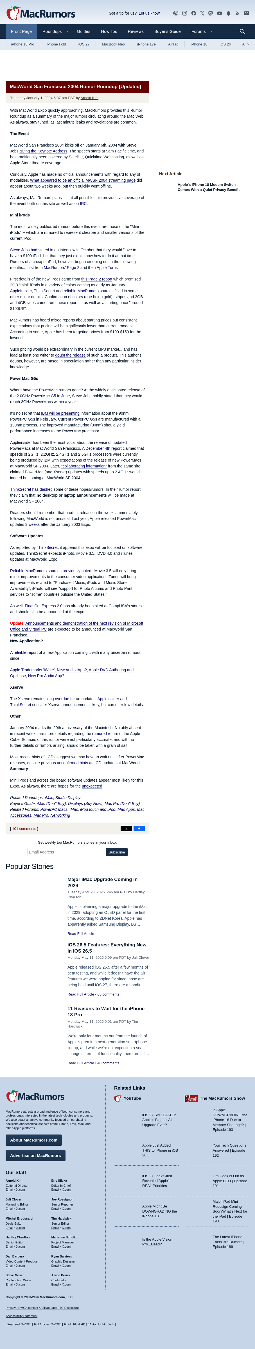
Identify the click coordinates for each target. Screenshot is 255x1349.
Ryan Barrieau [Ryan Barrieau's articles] (62, 1256)
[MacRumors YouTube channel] (219, 13)
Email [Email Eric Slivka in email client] (55, 1189)
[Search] (244, 31)
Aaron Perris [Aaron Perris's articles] (60, 1275)
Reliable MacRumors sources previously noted (50, 571)
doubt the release (70, 355)
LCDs (50, 757)
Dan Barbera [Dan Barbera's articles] (15, 1256)
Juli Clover (140, 957)
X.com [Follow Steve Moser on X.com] (20, 1284)
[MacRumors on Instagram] (185, 13)
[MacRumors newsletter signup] (246, 13)
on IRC (81, 203)
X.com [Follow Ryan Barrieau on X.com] (66, 1265)
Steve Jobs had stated (29, 250)
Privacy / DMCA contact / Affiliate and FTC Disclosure (42, 1307)
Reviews (136, 31)
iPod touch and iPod (97, 809)
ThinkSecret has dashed (31, 489)
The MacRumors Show (222, 1098)
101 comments (24, 829)
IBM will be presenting (60, 413)
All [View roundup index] (245, 44)
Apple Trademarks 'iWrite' (32, 670)
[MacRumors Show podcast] (176, 13)
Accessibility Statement (21, 1316)
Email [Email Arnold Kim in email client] (9, 1189)
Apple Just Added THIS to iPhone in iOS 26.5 (160, 1150)
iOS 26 (225, 44)
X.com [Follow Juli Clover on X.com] (20, 1208)
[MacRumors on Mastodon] (210, 13)
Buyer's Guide (167, 31)
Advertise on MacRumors (35, 1155)
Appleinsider (108, 699)
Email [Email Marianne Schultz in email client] (55, 1246)
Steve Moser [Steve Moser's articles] (15, 1275)
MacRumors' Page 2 (61, 267)
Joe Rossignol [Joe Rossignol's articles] (62, 1199)
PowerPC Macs (53, 809)
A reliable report (24, 652)
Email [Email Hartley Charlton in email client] (9, 1246)
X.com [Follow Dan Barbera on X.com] (20, 1265)
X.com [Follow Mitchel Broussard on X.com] (20, 1227)
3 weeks (32, 524)
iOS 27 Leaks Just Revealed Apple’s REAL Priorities (157, 1181)
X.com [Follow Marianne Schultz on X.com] (66, 1246)
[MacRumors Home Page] (41, 13)
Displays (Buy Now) (85, 803)
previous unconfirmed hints (64, 763)
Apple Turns (107, 267)
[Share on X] (126, 828)
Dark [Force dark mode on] (110, 1324)
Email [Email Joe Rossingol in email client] (55, 1208)
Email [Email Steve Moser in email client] (9, 1284)
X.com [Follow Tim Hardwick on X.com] (66, 1227)
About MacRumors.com (33, 1140)
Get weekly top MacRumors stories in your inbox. (77, 842)
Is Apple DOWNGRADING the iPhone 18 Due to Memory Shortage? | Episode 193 (230, 1120)
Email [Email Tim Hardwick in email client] (55, 1227)
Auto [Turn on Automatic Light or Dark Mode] (92, 1324)
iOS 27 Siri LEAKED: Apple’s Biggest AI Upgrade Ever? (159, 1120)
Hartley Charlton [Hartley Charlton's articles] (18, 1237)
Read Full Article (80, 934)
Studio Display (68, 797)
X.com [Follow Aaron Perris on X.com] (66, 1284)
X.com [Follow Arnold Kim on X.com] (20, 1189)
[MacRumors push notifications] (228, 13)
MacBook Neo (113, 44)
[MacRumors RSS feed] (237, 13)
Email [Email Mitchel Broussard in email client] (9, 1227)
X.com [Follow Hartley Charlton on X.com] (20, 1246)
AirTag (173, 44)
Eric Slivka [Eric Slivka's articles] (59, 1180)
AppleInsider (21, 291)
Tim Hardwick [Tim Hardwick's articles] (61, 1218)
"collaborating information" (84, 466)
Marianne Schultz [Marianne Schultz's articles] (64, 1237)
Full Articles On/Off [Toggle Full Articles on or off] (47, 1324)
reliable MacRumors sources (88, 291)
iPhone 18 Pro (22, 44)
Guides (84, 31)
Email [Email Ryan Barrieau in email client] (55, 1265)
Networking (60, 815)
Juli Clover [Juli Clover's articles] (13, 1199)
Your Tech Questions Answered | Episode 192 (229, 1150)
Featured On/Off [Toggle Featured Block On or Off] (18, 1324)
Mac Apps (126, 809)
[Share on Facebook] (139, 828)
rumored (99, 733)
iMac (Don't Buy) (51, 803)
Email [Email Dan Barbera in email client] (9, 1265)
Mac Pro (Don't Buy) (122, 803)
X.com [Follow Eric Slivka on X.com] (66, 1189)
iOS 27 (84, 44)
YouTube (132, 1098)
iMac (49, 797)
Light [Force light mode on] (101, 1324)
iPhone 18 (199, 44)
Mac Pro (40, 815)
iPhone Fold (56, 44)
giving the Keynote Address (43, 151)
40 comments (108, 1063)
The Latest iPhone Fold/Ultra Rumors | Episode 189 (228, 1242)
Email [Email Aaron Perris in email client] (55, 1284)
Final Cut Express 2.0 (43, 606)
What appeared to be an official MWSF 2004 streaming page (83, 180)
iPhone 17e (146, 44)
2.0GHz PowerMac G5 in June (43, 396)
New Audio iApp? (72, 670)
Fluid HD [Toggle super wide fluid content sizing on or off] (79, 1324)
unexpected (92, 786)
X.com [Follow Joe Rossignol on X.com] (66, 1208)
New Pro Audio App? (46, 676)
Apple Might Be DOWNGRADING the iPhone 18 (159, 1211)
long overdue (57, 699)
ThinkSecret (44, 291)
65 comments (108, 994)
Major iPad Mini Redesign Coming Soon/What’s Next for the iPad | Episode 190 (230, 1211)
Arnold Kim (90, 98)
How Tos (109, 31)
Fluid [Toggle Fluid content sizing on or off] (67, 1324)
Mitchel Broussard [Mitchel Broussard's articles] (19, 1218)
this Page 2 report (96, 279)
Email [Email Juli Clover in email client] (9, 1208)
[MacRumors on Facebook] (194, 13)
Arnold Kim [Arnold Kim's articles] (14, 1180)
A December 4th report (102, 448)
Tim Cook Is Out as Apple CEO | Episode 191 (230, 1181)
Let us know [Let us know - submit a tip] (149, 13)
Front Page (21, 31)
